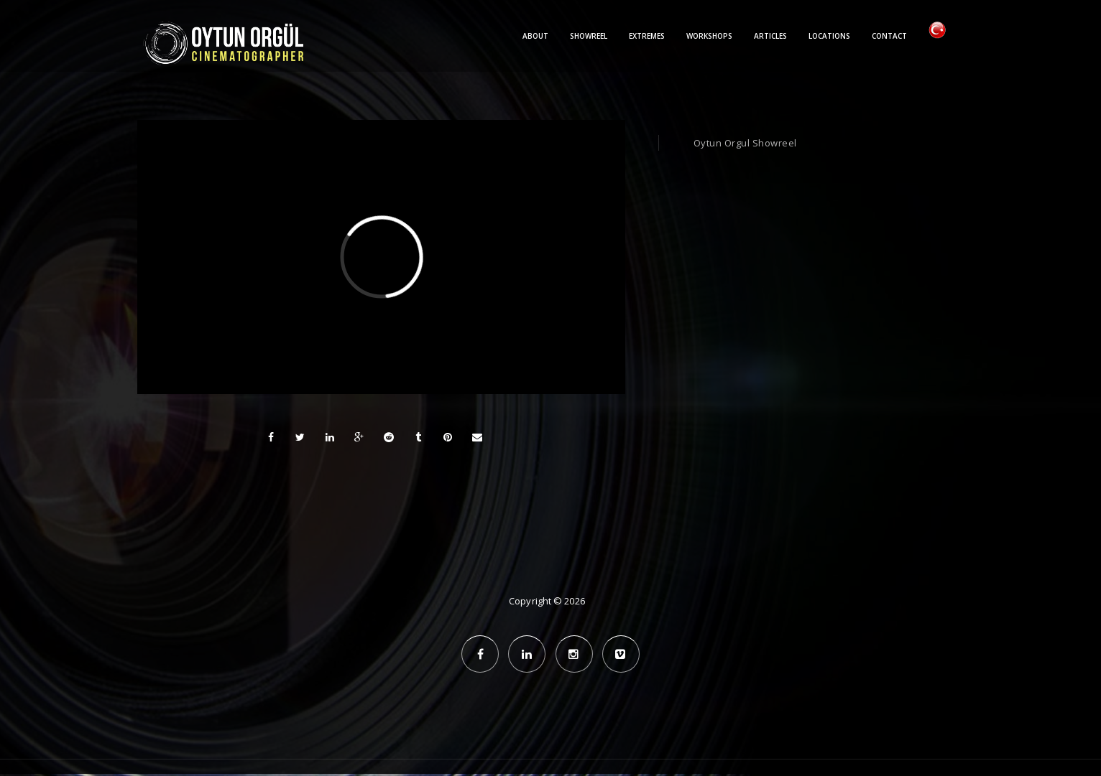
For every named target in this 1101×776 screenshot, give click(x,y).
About (535, 36)
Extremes (647, 36)
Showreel (588, 36)
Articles (770, 36)
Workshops (709, 36)
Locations (829, 36)
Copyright (530, 600)
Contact (889, 36)
